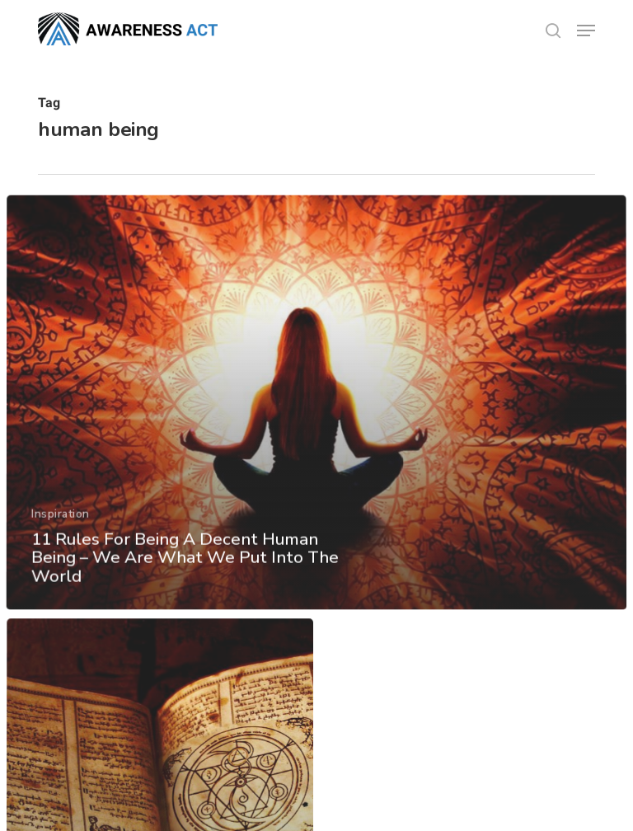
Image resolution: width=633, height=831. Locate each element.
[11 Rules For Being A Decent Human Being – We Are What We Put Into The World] (316, 450)
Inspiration (59, 558)
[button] (586, 30)
